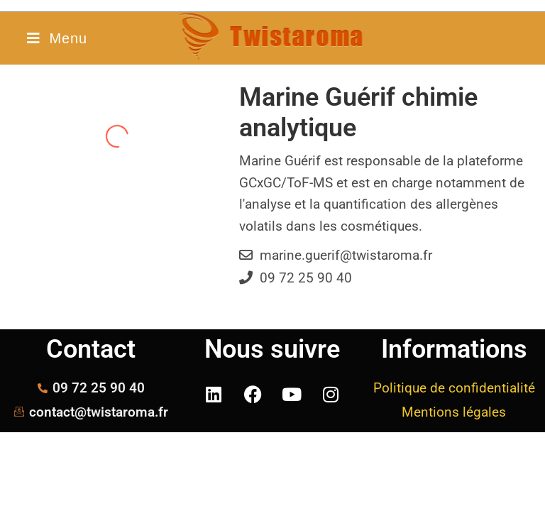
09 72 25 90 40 (306, 278)
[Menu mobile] (57, 38)
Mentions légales (454, 412)
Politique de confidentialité (454, 388)
